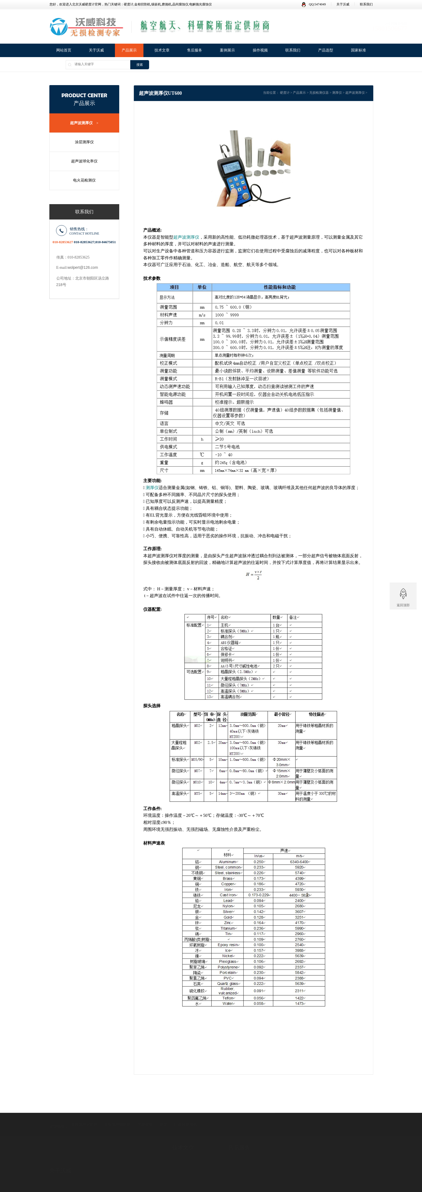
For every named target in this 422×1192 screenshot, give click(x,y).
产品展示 (129, 51)
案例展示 (227, 51)
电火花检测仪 (81, 180)
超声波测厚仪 (82, 123)
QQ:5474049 (314, 4)
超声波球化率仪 (81, 161)
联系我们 (366, 4)
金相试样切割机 (84, 1115)
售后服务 (194, 51)
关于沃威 (342, 4)
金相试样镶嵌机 (117, 1115)
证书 (53, 1173)
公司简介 (56, 1167)
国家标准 (358, 51)
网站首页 (63, 51)
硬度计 (293, 93)
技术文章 (162, 51)
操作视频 (260, 51)
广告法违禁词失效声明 (66, 1180)
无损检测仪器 (327, 93)
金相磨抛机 (187, 1115)
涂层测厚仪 (81, 142)
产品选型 (325, 51)
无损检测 (145, 1115)
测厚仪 (346, 93)
